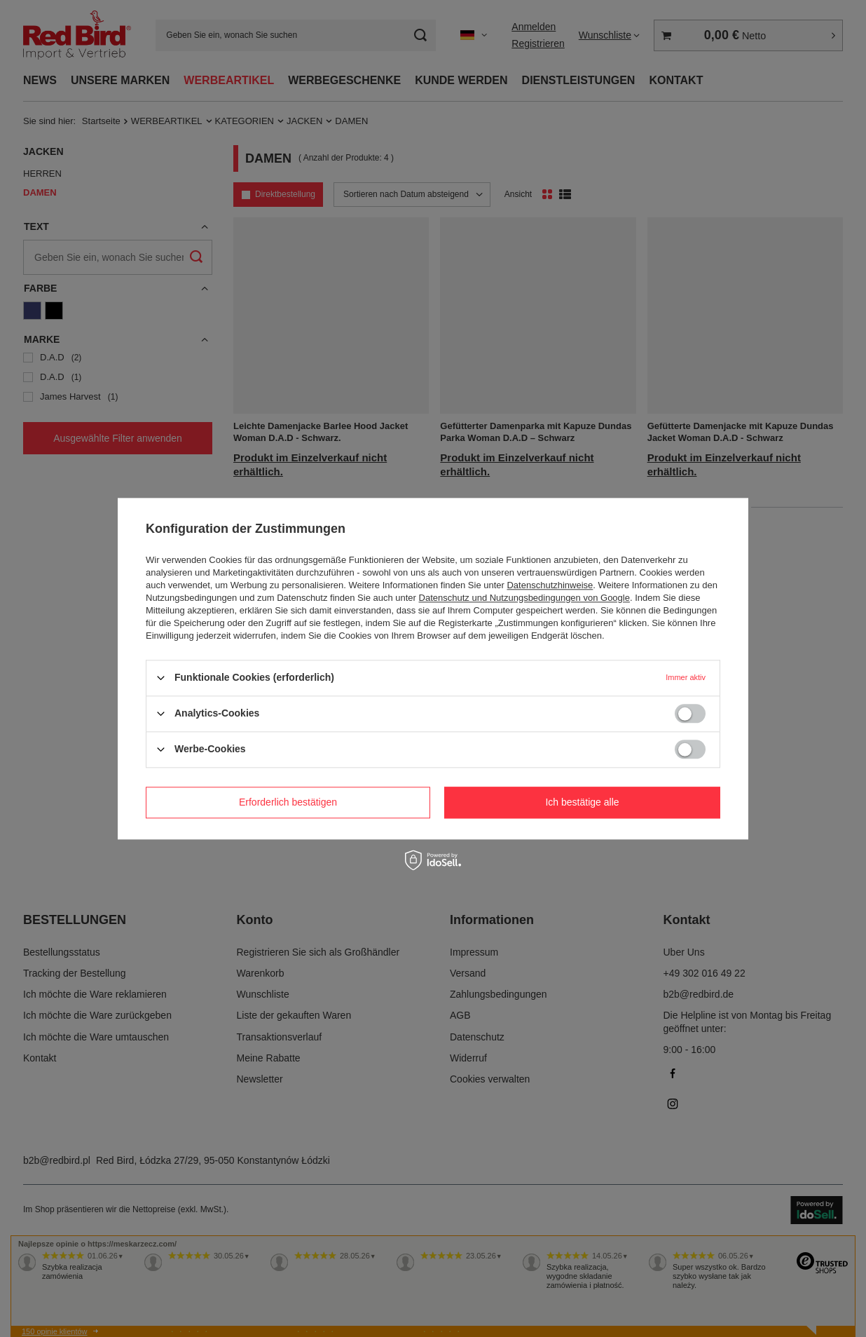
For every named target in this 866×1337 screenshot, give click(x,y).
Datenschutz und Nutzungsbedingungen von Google (524, 597)
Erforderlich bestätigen (288, 802)
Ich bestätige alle (582, 802)
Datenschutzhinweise (550, 585)
